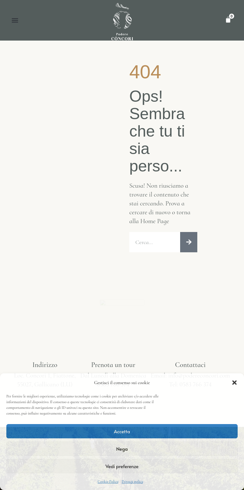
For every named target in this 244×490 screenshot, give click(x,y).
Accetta (122, 431)
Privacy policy (132, 481)
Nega (122, 448)
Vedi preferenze (122, 466)
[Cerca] (188, 242)
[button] (234, 382)
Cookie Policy (108, 481)
